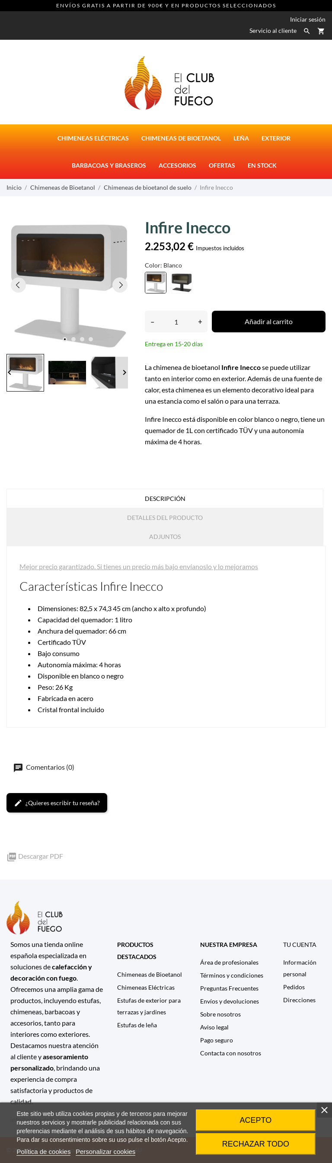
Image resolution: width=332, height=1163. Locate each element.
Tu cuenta (299, 944)
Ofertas (222, 165)
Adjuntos (165, 536)
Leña (241, 138)
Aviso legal (214, 1027)
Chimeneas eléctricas (93, 138)
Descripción (165, 498)
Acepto (256, 1120)
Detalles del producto (165, 517)
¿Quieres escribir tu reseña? (57, 803)
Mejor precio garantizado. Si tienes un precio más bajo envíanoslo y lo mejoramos (138, 566)
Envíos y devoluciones (229, 1001)
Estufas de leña (137, 1025)
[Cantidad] (176, 321)
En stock (262, 165)
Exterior (276, 138)
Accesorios (177, 165)
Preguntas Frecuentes (229, 988)
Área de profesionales (229, 962)
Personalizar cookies (105, 1151)
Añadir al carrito (269, 321)
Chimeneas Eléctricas (146, 987)
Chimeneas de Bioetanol (149, 974)
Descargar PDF (34, 856)
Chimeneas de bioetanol (181, 138)
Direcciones (299, 1000)
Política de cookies (43, 1151)
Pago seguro (216, 1040)
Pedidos (294, 987)
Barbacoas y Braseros (109, 165)
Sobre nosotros (220, 1014)
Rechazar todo (255, 1144)
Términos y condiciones (231, 975)
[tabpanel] (69, 284)
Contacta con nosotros (230, 1053)
